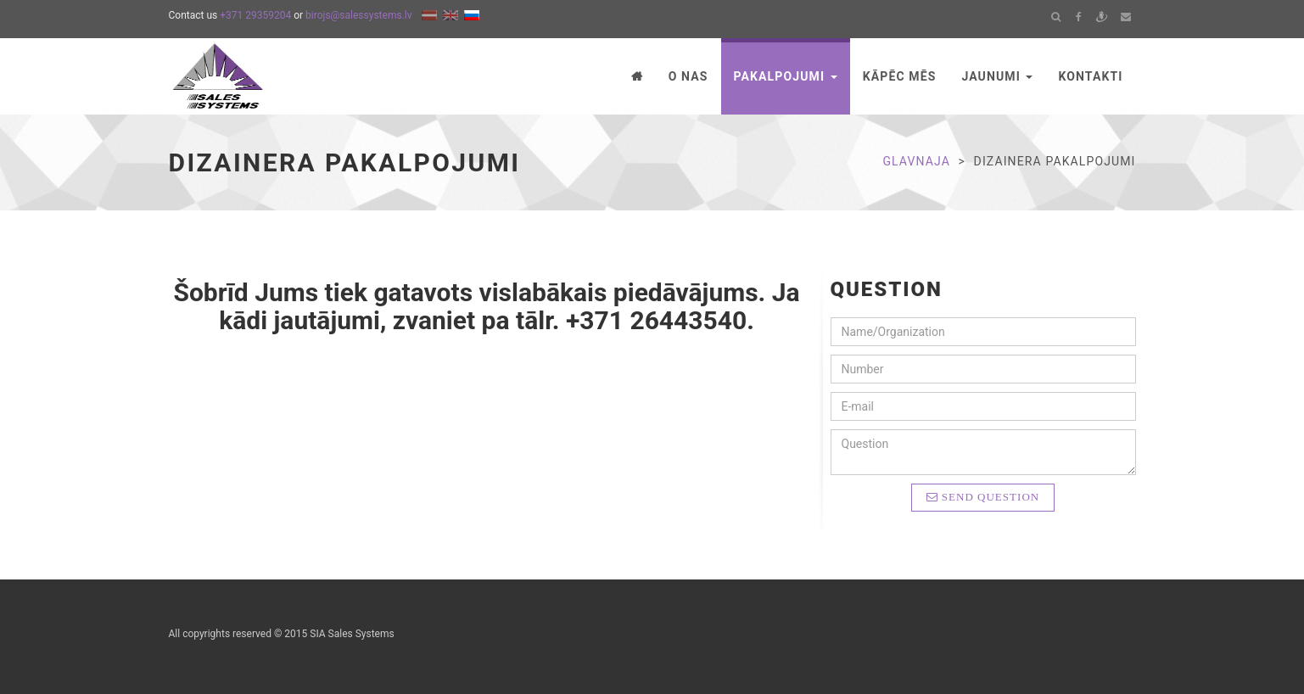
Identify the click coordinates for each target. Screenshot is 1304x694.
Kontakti (1090, 76)
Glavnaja (916, 161)
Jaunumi (997, 76)
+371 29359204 (255, 15)
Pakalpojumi (785, 76)
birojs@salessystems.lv (358, 15)
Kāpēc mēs (900, 76)
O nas (688, 76)
